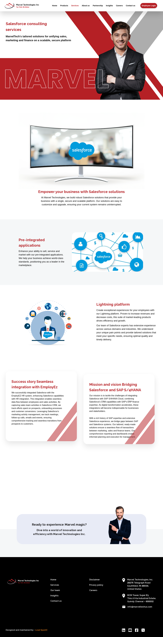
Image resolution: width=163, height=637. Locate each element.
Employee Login (149, 6)
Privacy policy (96, 585)
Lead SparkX (41, 630)
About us (86, 6)
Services (75, 6)
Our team (55, 590)
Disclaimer (94, 579)
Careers (119, 6)
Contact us (130, 6)
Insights (109, 6)
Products (64, 6)
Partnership (98, 6)
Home (54, 6)
